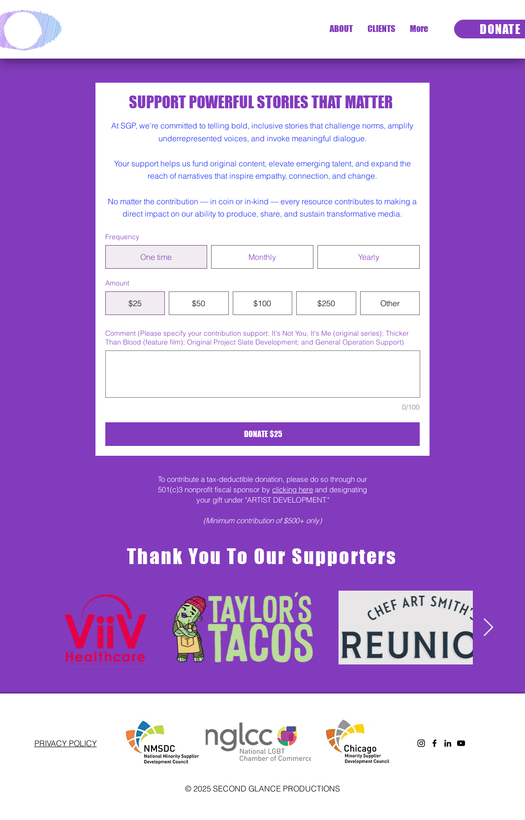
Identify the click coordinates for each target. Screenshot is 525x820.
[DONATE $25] (262, 434)
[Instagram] (421, 743)
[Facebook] (434, 743)
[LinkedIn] (448, 743)
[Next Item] (488, 627)
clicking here (292, 489)
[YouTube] (461, 743)
